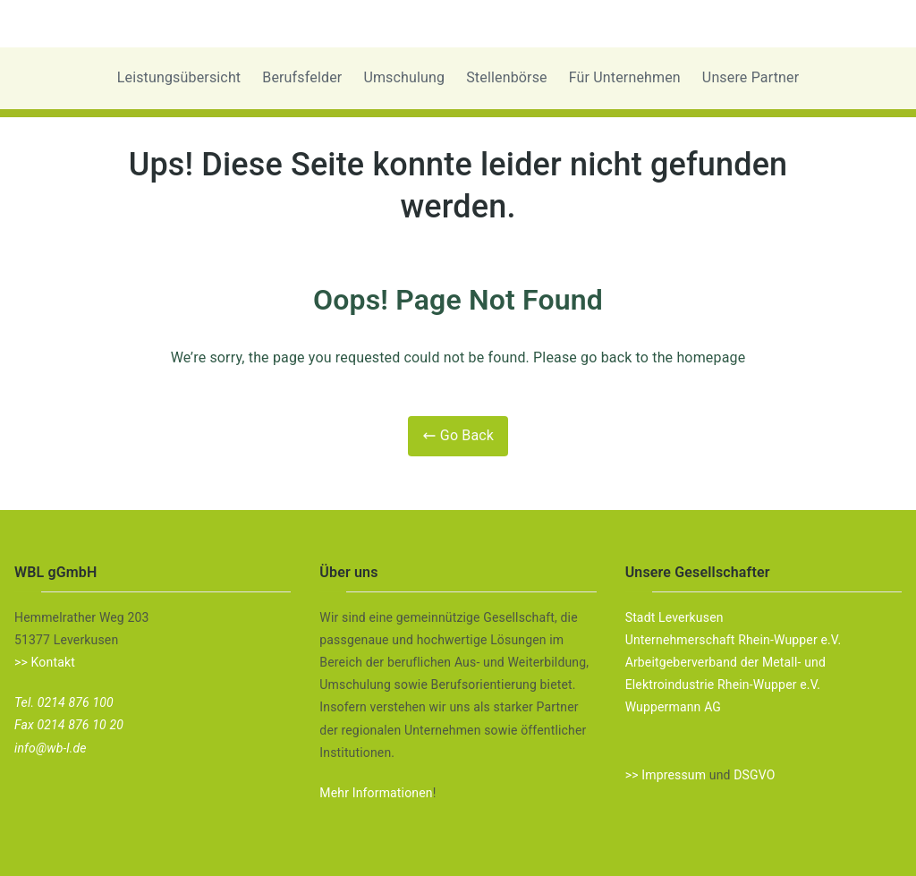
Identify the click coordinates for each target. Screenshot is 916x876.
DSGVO (754, 775)
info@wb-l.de (50, 748)
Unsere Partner (750, 77)
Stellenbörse (506, 77)
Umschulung (404, 77)
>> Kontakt (44, 662)
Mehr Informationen (375, 793)
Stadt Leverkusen (674, 617)
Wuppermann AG (673, 707)
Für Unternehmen (625, 77)
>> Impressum (665, 775)
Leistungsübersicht (179, 77)
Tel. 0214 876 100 (64, 702)
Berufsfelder (302, 77)
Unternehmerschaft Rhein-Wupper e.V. (733, 640)
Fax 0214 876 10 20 (68, 725)
